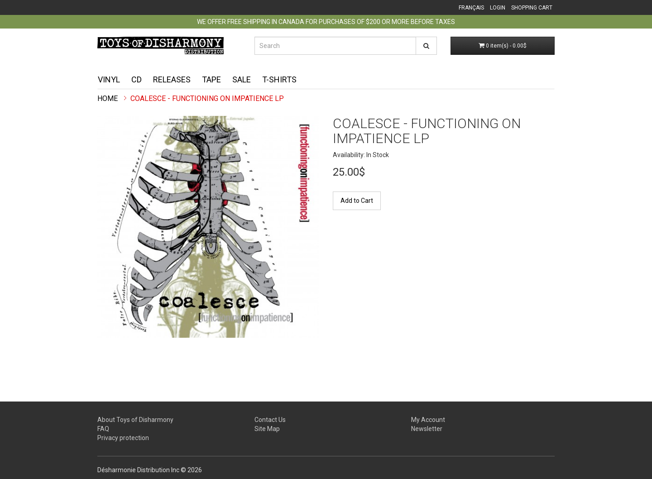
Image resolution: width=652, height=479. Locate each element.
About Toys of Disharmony (135, 419)
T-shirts (279, 79)
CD (136, 79)
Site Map (267, 428)
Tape (211, 79)
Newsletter (426, 428)
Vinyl (109, 79)
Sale (241, 79)
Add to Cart (356, 200)
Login (497, 8)
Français (471, 8)
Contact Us (270, 419)
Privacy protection (123, 437)
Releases (172, 79)
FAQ (103, 428)
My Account (428, 419)
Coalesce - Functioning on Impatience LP (207, 98)
